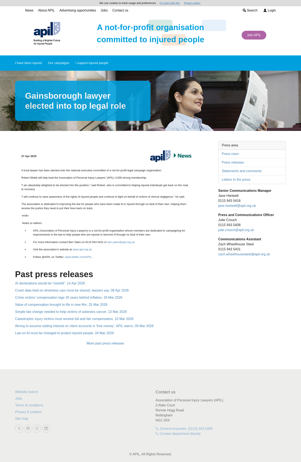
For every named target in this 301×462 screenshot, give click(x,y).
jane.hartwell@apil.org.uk (237, 205)
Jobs (104, 10)
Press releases (233, 162)
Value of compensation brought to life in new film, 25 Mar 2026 (61, 304)
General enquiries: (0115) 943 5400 (184, 428)
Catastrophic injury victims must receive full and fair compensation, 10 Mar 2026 (74, 319)
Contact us (120, 10)
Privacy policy (192, 3)
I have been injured (28, 63)
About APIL (46, 10)
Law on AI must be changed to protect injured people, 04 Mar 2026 (64, 333)
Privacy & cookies (28, 412)
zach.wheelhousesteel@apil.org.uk (244, 254)
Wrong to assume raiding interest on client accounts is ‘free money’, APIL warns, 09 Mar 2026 (84, 326)
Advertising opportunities (77, 10)
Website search (26, 392)
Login (269, 10)
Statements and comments (241, 171)
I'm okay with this (169, 3)
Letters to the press (236, 179)
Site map (21, 418)
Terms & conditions (29, 405)
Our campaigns (58, 63)
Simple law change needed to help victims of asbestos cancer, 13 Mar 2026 (71, 312)
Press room (230, 154)
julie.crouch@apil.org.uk (236, 230)
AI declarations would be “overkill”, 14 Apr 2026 (50, 283)
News (29, 10)
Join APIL (254, 35)
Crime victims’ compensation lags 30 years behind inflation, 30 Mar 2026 (68, 297)
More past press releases (105, 343)
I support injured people (91, 63)
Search (250, 10)
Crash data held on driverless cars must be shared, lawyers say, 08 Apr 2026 (72, 290)
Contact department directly (178, 433)
